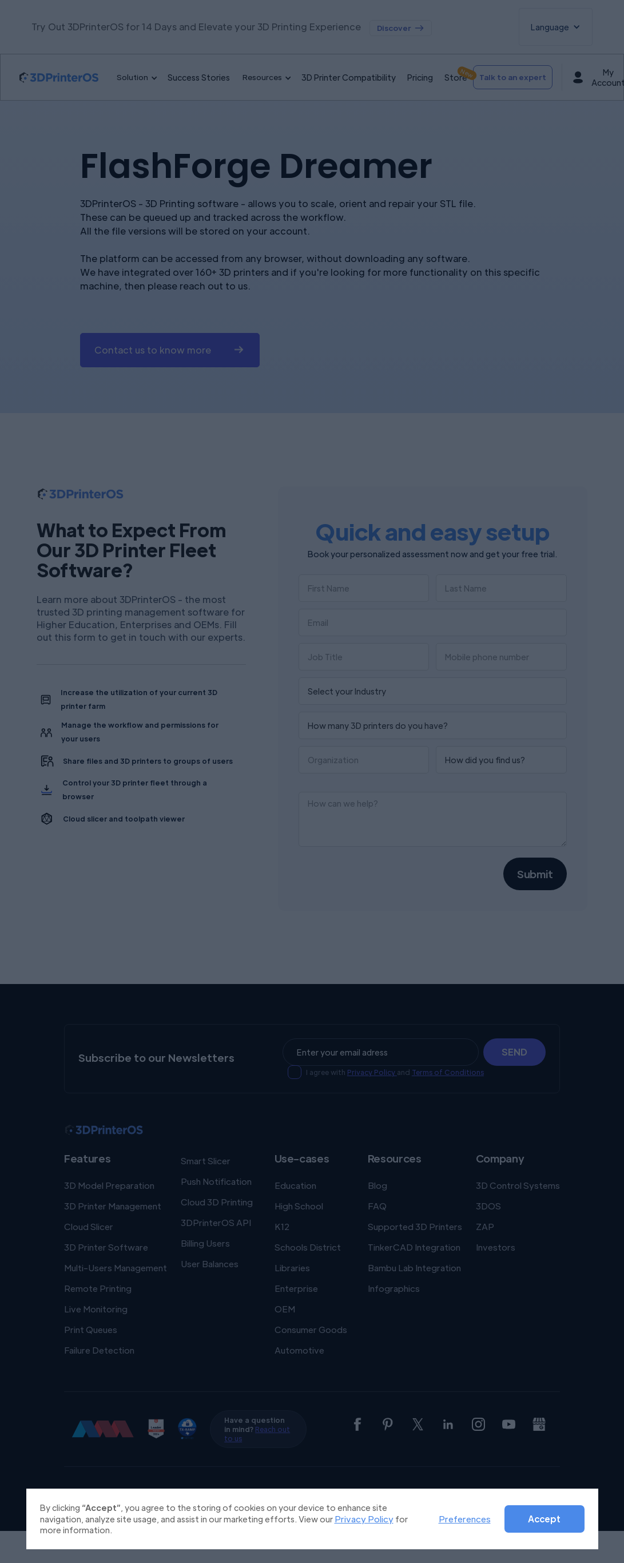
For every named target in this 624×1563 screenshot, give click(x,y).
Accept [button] (544, 1518)
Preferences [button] (465, 1518)
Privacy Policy (364, 1518)
